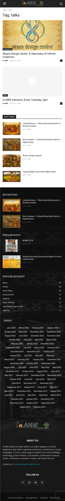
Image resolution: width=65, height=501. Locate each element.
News (5, 95)
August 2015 (25, 407)
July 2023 (28, 340)
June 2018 (39, 379)
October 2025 (10, 332)
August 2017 (29, 387)
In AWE (5, 60)
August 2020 (9, 367)
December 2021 (17, 352)
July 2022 (27, 348)
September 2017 (14, 387)
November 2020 (16, 363)
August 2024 (10, 336)
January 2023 (32, 344)
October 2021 (49, 352)
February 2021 (24, 359)
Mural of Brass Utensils (32, 156)
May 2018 (51, 379)
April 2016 (43, 395)
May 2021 (39, 355)
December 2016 (24, 391)
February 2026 (38, 328)
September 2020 (48, 363)
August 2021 (15, 355)
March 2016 (56, 395)
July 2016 (9, 395)
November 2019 (12, 371)
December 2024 (37, 332)
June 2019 (55, 371)
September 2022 (13, 348)
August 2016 (55, 391)
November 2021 (33, 352)
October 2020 (32, 363)
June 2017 (42, 387)
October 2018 (15, 379)
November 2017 (46, 383)
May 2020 (45, 367)
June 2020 (33, 367)
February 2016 (17, 399)
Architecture (7, 49)
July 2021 (28, 355)
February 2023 (17, 344)
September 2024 (54, 332)
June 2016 (20, 395)
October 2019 (28, 371)
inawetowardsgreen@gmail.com (26, 464)
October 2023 (14, 340)
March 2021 (9, 359)
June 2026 (11, 328)
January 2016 (32, 399)
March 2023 (51, 340)
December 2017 (30, 383)
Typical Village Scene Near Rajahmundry (39, 172)
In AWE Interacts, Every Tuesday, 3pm (25, 99)
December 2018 (37, 375)
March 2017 (9, 391)
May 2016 (32, 395)
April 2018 (16, 383)
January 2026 (52, 328)
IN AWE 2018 (28, 240)
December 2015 (47, 399)
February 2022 (53, 348)
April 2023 (39, 340)
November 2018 (54, 375)
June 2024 (23, 336)
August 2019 (42, 371)
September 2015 (48, 403)
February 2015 (40, 407)
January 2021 (38, 359)
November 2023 (53, 336)
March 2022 (39, 348)
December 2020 (54, 359)
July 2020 (22, 367)
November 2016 (40, 391)
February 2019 (22, 375)
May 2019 (9, 375)
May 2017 (54, 387)
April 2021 (51, 355)
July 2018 (28, 379)
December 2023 (37, 336)
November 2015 (16, 403)
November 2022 (47, 344)
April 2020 (57, 367)
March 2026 (24, 328)
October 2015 (32, 403)
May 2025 (23, 332)
